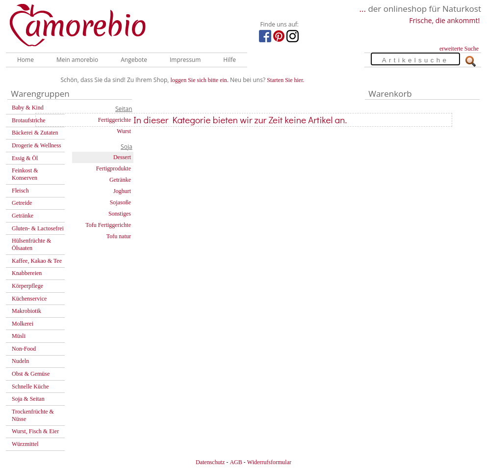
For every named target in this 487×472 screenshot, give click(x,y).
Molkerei (22, 323)
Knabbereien (27, 273)
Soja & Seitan (28, 398)
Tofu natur (118, 236)
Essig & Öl (25, 158)
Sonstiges (119, 213)
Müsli (19, 336)
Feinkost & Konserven (25, 174)
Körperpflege (27, 285)
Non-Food (24, 348)
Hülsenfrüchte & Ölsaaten (31, 244)
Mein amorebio (77, 60)
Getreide (22, 202)
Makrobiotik (26, 310)
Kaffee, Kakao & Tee (37, 260)
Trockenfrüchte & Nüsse (33, 415)
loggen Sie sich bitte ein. (200, 80)
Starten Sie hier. (285, 80)
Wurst (124, 131)
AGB (236, 462)
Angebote (134, 60)
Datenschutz (210, 462)
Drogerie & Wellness (36, 145)
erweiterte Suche (459, 48)
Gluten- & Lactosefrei (38, 228)
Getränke (22, 215)
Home (25, 60)
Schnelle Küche (30, 386)
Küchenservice (29, 298)
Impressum (185, 60)
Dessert (122, 157)
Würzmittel (25, 444)
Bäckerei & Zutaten (35, 132)
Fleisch (20, 190)
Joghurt (122, 191)
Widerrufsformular (269, 462)
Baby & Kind (28, 107)
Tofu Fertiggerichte (108, 225)
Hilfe (229, 60)
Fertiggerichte (114, 119)
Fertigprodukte (113, 168)
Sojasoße (120, 202)
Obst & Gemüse (31, 373)
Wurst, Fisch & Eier (35, 431)
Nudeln (20, 361)
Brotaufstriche (29, 120)
